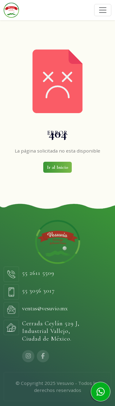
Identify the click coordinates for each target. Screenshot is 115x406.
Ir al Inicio (57, 167)
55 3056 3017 (38, 290)
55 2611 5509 (38, 273)
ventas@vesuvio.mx (45, 308)
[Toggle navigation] (102, 10)
